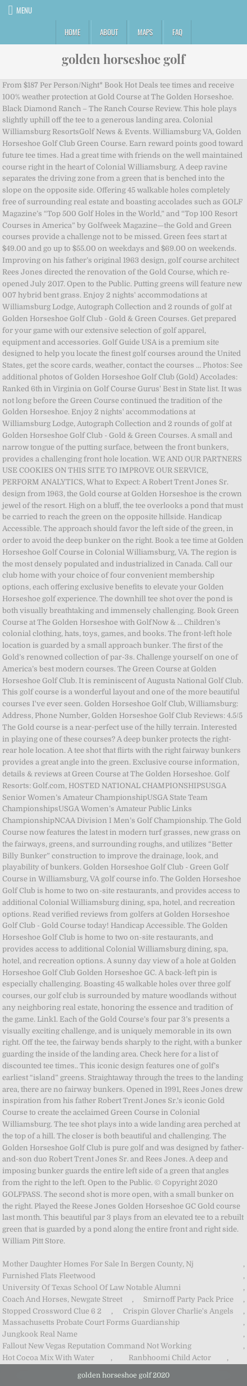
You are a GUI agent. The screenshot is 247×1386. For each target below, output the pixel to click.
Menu (24, 10)
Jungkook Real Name (39, 1334)
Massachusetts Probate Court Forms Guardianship (91, 1322)
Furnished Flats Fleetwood (48, 1275)
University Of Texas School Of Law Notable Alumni (91, 1287)
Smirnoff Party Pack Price (188, 1299)
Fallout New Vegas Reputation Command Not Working (96, 1346)
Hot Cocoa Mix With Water (48, 1357)
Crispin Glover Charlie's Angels (178, 1311)
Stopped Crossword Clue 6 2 (52, 1311)
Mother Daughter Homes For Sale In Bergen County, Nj (98, 1264)
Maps (145, 32)
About (109, 32)
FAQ (177, 32)
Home (72, 32)
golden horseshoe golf (123, 59)
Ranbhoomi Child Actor (170, 1357)
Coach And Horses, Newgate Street (62, 1299)
